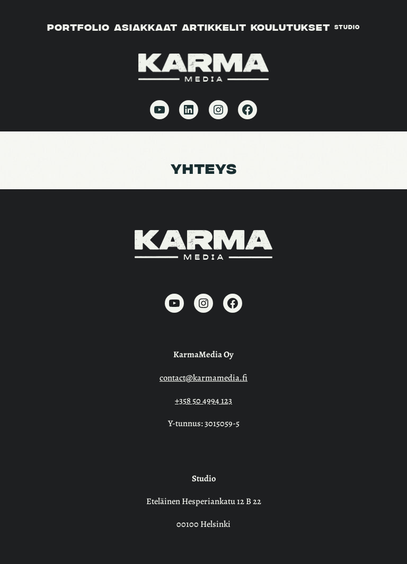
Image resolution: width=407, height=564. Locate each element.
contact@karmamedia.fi (203, 378)
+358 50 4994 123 (203, 400)
